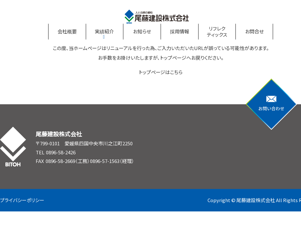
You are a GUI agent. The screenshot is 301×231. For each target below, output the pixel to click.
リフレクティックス (217, 31)
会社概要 (67, 31)
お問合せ (254, 31)
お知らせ (142, 31)
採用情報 (179, 31)
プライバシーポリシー (22, 200)
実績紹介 (104, 31)
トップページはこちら (160, 72)
